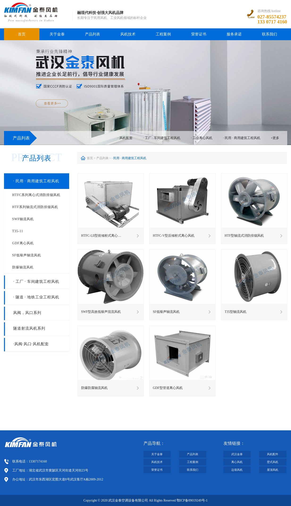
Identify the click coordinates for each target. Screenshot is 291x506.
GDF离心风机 (23, 243)
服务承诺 (234, 34)
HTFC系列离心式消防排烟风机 (36, 195)
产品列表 (92, 34)
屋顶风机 (272, 469)
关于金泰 (57, 34)
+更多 (275, 138)
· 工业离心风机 (201, 138)
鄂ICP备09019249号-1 (192, 500)
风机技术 (127, 34)
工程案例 (163, 34)
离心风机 (237, 462)
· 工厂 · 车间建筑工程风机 (162, 138)
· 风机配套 (125, 138)
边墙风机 (237, 469)
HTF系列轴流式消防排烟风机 (35, 207)
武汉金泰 (237, 454)
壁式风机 (272, 462)
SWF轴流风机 (23, 219)
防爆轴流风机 (23, 267)
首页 (21, 34)
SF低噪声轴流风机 (26, 255)
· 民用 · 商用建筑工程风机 (241, 138)
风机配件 (272, 454)
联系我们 (269, 34)
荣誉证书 (198, 34)
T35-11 (17, 231)
